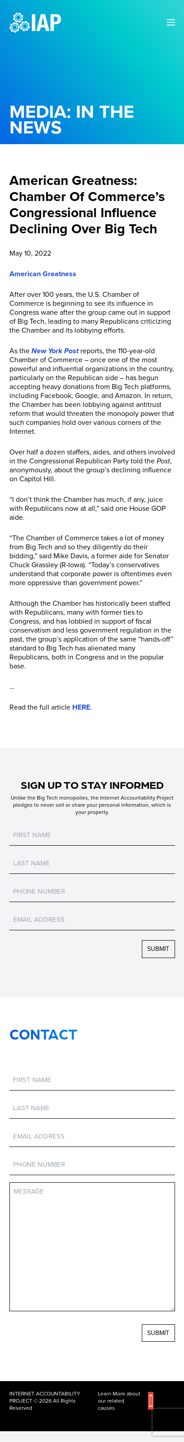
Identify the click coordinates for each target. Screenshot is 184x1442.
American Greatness (42, 274)
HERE (81, 707)
